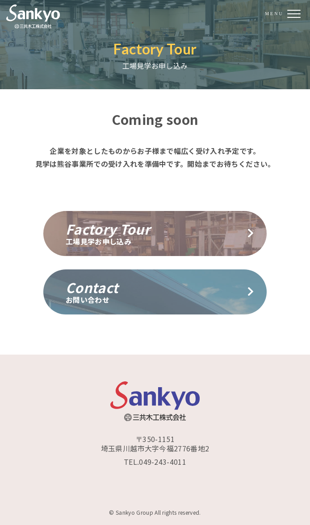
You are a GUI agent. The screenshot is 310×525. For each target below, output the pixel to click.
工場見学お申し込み (155, 233)
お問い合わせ (155, 291)
